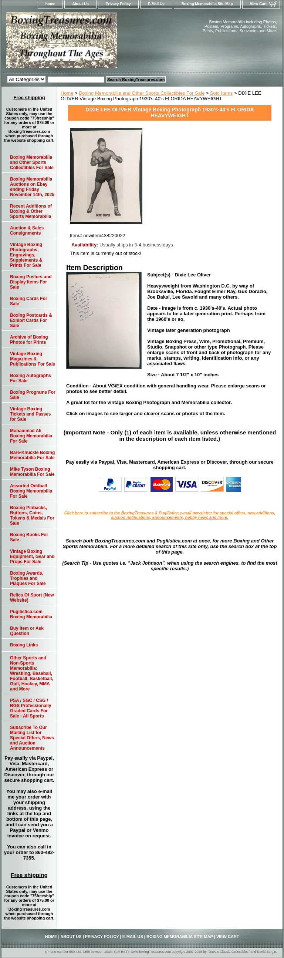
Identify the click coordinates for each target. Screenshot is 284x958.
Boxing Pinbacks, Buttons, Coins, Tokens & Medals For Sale (32, 515)
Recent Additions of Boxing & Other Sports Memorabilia (31, 211)
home (50, 4)
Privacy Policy (118, 4)
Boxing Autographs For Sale (30, 378)
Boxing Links (24, 645)
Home (67, 93)
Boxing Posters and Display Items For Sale (31, 282)
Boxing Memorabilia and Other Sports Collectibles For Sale (142, 93)
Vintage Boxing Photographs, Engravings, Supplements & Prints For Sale (26, 255)
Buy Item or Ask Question (27, 631)
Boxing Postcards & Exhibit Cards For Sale (31, 320)
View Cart (258, 4)
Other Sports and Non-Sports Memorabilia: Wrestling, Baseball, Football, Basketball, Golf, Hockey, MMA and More (31, 673)
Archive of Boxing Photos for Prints (29, 340)
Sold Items (221, 93)
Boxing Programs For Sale (32, 395)
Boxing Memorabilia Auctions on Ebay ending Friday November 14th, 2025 (32, 187)
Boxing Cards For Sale (28, 301)
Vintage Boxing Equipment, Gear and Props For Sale (32, 556)
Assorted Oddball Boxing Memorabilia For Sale (31, 491)
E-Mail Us (156, 4)
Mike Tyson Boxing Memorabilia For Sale (32, 472)
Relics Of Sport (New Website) (32, 597)
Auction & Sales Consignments (27, 230)
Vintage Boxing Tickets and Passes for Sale (30, 414)
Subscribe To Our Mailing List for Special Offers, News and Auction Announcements (32, 738)
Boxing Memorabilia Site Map (207, 4)
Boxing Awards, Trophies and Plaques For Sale (28, 578)
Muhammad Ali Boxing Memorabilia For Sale (31, 436)
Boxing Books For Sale (29, 537)
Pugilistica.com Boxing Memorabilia (31, 614)
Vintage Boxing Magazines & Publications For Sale (32, 359)
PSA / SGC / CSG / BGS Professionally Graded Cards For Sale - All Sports (30, 708)
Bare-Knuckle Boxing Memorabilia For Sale (32, 455)
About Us (80, 4)
